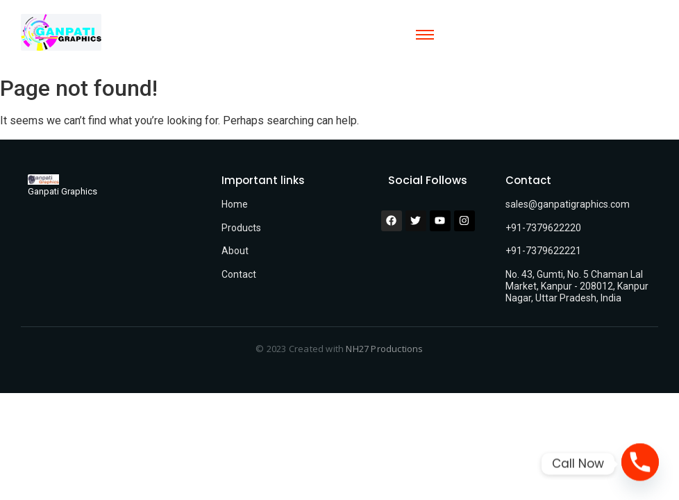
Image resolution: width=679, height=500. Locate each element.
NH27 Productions (384, 348)
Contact (238, 274)
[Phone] (640, 464)
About (235, 250)
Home (234, 204)
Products (241, 227)
